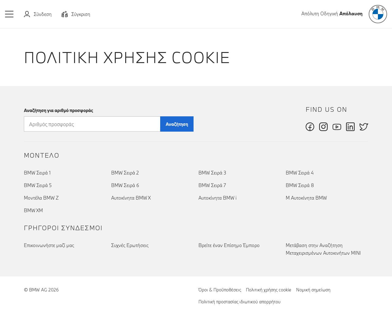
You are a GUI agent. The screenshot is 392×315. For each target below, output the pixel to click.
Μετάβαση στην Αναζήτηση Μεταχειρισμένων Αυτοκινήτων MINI (323, 249)
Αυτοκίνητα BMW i (217, 198)
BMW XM (33, 210)
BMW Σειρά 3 (212, 173)
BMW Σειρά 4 (300, 173)
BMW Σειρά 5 (38, 185)
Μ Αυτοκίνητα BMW (306, 198)
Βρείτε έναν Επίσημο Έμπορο (229, 245)
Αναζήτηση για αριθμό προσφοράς (58, 110)
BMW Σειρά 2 (125, 173)
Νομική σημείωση (313, 290)
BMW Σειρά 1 (37, 173)
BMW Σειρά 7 (212, 185)
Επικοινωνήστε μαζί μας (49, 245)
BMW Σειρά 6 (125, 185)
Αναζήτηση (177, 124)
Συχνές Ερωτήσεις (130, 245)
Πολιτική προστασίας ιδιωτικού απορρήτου (239, 302)
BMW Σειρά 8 (300, 185)
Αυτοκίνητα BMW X (131, 198)
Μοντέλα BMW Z (41, 198)
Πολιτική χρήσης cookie (268, 289)
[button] (9, 14)
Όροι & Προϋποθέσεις (219, 290)
